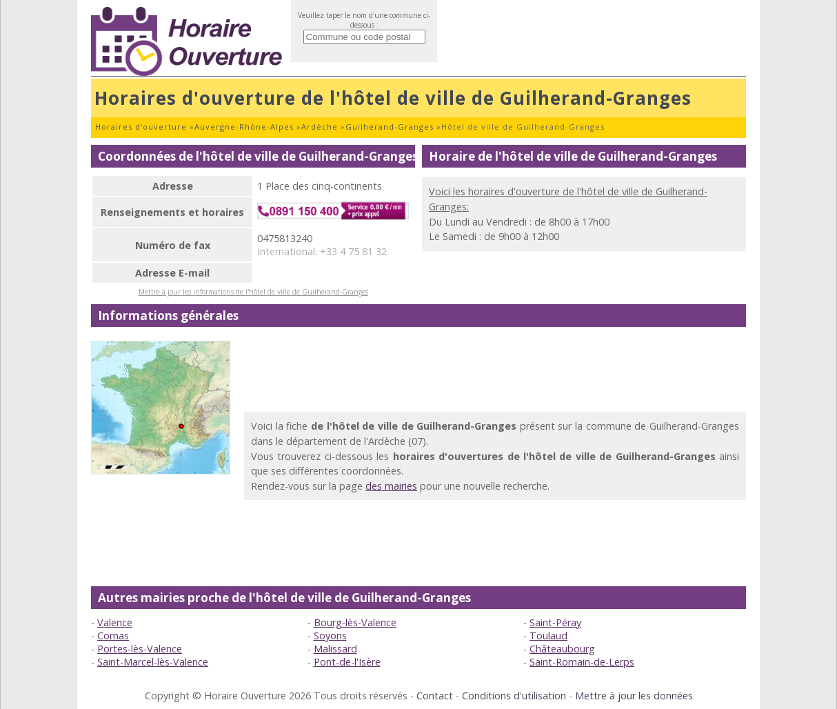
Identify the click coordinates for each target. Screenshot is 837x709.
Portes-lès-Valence (139, 648)
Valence (114, 622)
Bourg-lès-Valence (355, 622)
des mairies (391, 485)
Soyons (330, 635)
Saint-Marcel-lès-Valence (152, 661)
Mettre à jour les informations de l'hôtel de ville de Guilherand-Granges (253, 292)
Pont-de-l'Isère (347, 661)
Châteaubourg (562, 648)
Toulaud (548, 635)
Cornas (113, 635)
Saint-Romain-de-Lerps (582, 661)
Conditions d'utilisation (514, 695)
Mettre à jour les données (634, 695)
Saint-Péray (555, 622)
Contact (434, 695)
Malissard (335, 648)
